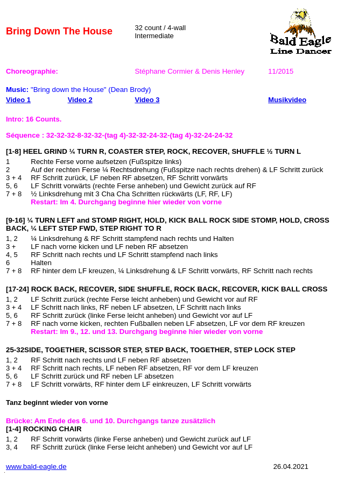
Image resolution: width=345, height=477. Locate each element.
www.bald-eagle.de (36, 466)
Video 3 (147, 100)
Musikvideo (287, 100)
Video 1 (18, 100)
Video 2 (80, 100)
